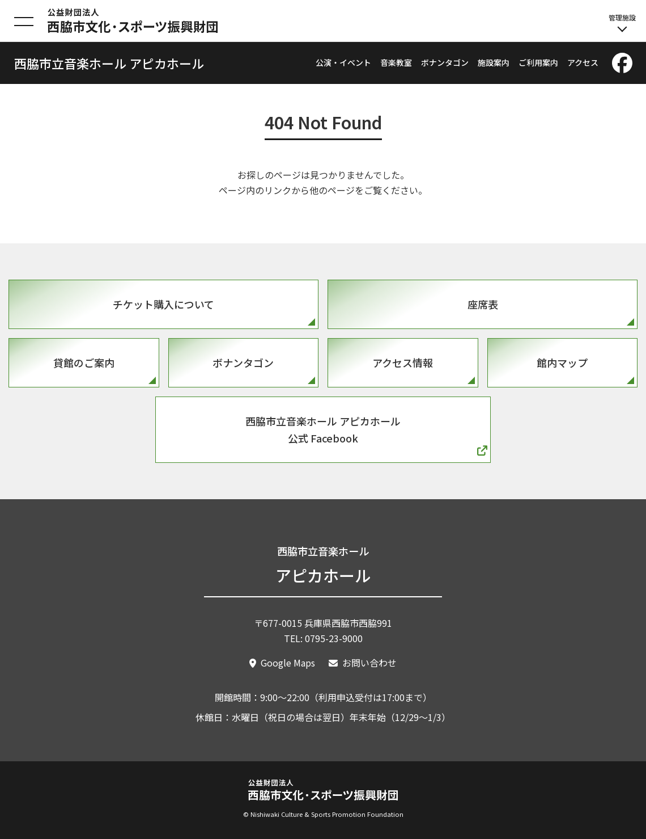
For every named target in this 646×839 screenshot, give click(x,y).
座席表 (483, 304)
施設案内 (493, 62)
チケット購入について (163, 304)
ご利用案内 (538, 62)
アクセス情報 (402, 362)
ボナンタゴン (445, 62)
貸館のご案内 (83, 362)
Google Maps (288, 662)
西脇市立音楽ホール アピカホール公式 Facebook (323, 430)
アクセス (582, 62)
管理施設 (622, 22)
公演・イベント (343, 62)
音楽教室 (396, 62)
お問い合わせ (369, 662)
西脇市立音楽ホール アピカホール (109, 63)
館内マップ (562, 362)
